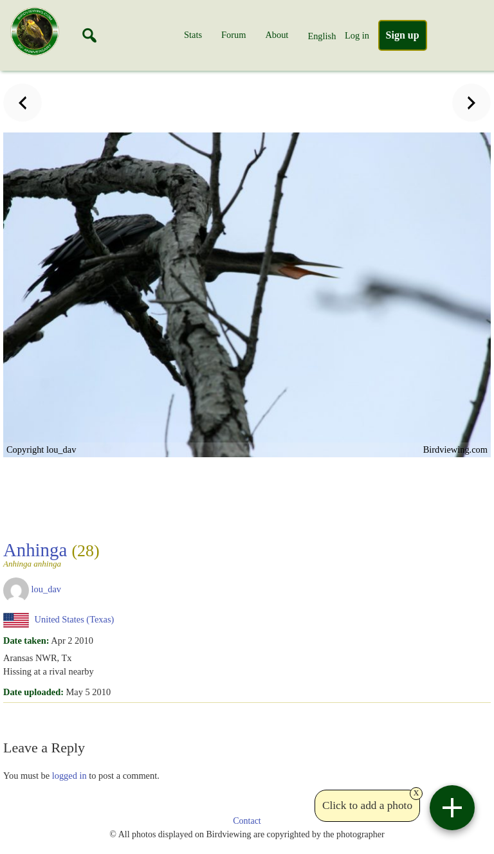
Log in (357, 35)
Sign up (402, 35)
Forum (233, 35)
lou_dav (46, 589)
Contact (247, 821)
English (321, 36)
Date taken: (26, 640)
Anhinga (57, 554)
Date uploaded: (33, 692)
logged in (69, 775)
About (276, 35)
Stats (193, 35)
